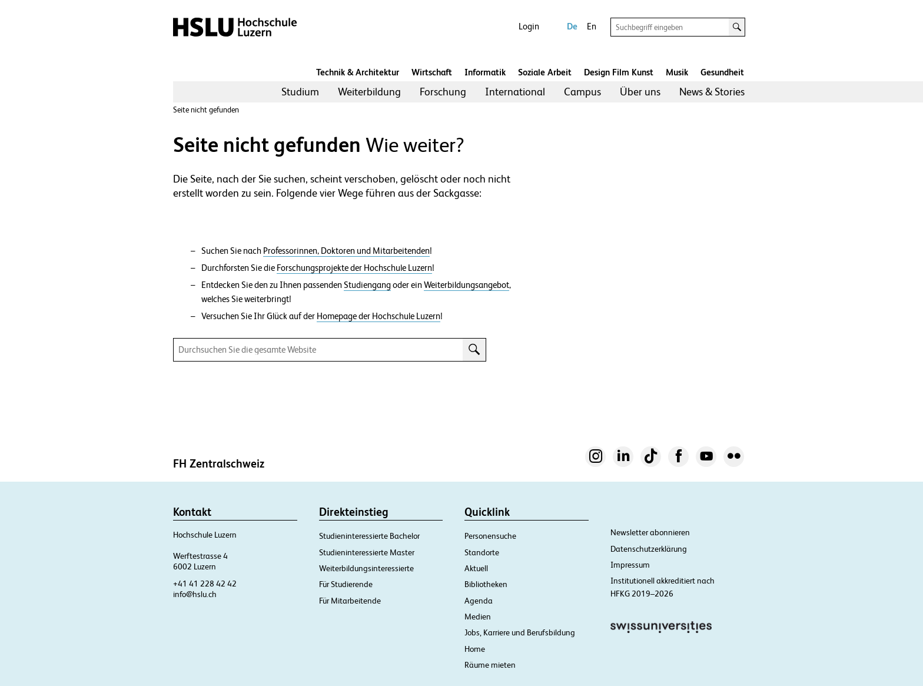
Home (474, 649)
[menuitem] (300, 91)
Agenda (478, 600)
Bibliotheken (485, 584)
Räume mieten (490, 665)
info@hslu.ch (195, 594)
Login (529, 26)
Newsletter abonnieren (650, 532)
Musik (677, 72)
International (515, 91)
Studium (300, 91)
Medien (477, 616)
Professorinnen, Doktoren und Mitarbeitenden (346, 251)
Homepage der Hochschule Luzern (378, 316)
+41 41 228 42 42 (205, 583)
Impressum (630, 564)
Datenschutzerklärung (648, 549)
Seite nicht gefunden (206, 109)
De (572, 26)
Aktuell (476, 568)
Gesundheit (722, 72)
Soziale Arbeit (545, 72)
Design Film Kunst (618, 72)
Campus (582, 91)
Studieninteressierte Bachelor (369, 536)
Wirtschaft (431, 72)
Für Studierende (346, 584)
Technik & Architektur (357, 72)
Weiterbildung (369, 91)
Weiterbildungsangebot (466, 285)
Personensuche (490, 536)
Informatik (485, 72)
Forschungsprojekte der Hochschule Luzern (354, 268)
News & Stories (712, 91)
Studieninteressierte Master (366, 552)
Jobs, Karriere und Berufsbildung (519, 632)
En (591, 26)
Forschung (443, 91)
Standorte (481, 552)
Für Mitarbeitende (350, 600)
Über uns (640, 91)
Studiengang (367, 285)
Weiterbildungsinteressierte (366, 568)
